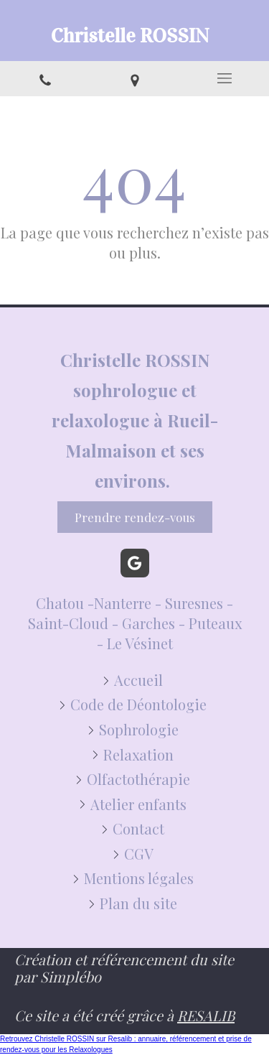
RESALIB (206, 1015)
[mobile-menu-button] (224, 78)
